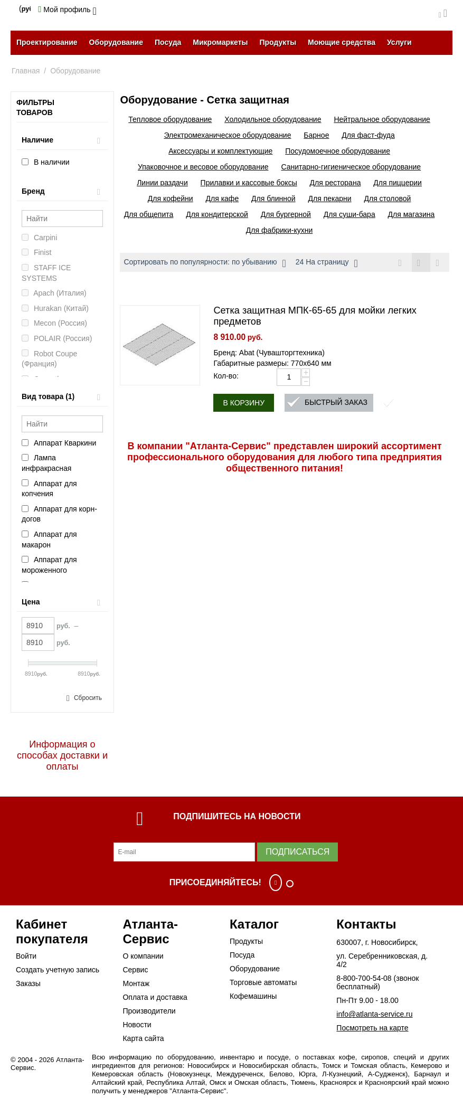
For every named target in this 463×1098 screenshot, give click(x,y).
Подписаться (297, 851)
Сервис (135, 970)
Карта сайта (143, 1038)
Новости (136, 1024)
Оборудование (116, 42)
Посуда (168, 42)
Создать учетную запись (57, 970)
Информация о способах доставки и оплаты (62, 755)
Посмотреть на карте (372, 1028)
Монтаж (135, 983)
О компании (142, 956)
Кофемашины (253, 996)
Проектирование (47, 42)
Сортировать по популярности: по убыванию (205, 263)
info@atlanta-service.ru (374, 1014)
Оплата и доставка (154, 997)
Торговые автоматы (263, 982)
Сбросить (88, 698)
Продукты (277, 42)
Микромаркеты (220, 42)
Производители (148, 1011)
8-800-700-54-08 (363, 978)
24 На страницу (327, 263)
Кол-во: (225, 376)
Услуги (399, 42)
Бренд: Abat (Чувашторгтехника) (269, 353)
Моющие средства (341, 42)
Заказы (28, 983)
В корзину (243, 403)
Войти (26, 956)
